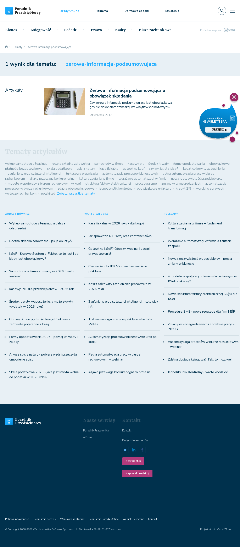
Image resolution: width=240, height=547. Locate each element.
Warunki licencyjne (133, 519)
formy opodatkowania (189, 163)
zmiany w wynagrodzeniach (181, 183)
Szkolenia (172, 11)
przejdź (219, 129)
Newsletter (133, 461)
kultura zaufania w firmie (96, 178)
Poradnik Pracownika (96, 430)
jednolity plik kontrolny (115, 188)
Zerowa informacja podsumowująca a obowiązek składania (127, 93)
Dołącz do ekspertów (135, 440)
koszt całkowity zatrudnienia (204, 168)
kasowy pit (136, 163)
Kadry (120, 30)
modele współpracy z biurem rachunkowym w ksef (44, 183)
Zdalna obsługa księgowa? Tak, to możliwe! (199, 359)
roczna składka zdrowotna (71, 163)
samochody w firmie (108, 163)
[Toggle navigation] (232, 11)
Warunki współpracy (72, 519)
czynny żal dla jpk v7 (164, 168)
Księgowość (40, 30)
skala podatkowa (59, 168)
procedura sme (146, 183)
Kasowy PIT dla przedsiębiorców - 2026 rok (41, 289)
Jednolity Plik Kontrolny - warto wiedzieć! (198, 372)
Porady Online (68, 11)
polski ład (48, 193)
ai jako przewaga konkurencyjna (51, 178)
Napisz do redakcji (137, 473)
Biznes (11, 30)
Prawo (96, 30)
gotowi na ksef (133, 168)
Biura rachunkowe (155, 30)
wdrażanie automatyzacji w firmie (143, 178)
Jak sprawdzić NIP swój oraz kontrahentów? (120, 236)
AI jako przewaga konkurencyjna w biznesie (119, 372)
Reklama (102, 11)
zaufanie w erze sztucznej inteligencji (34, 173)
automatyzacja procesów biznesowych (130, 173)
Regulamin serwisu (45, 519)
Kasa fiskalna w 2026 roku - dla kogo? (116, 223)
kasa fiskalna (109, 168)
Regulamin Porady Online (103, 519)
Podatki (71, 30)
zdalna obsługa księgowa (76, 188)
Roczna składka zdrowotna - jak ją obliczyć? (40, 241)
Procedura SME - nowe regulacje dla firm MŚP (201, 311)
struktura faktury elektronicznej (108, 183)
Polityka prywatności (17, 519)
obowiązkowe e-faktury (154, 188)
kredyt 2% (183, 188)
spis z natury (86, 168)
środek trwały (158, 163)
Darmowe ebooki (136, 11)
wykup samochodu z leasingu (26, 163)
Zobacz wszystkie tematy (76, 193)
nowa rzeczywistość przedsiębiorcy (196, 178)
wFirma (87, 437)
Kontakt (126, 430)
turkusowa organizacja (82, 173)
